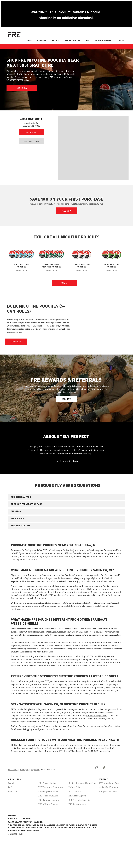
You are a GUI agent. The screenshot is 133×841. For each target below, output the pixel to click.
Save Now (67, 211)
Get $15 (55, 40)
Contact (121, 40)
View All (65, 283)
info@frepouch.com (108, 791)
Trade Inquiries (103, 40)
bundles (54, 726)
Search (11, 783)
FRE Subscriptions (77, 804)
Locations (13, 769)
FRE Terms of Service (48, 796)
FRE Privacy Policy (47, 783)
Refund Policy (75, 787)
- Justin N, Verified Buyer (66, 461)
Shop (29, 40)
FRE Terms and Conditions (50, 787)
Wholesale (13, 791)
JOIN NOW (66, 399)
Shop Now (22, 88)
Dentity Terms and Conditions (82, 783)
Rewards (41, 40)
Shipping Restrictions (48, 791)
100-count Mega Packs (96, 715)
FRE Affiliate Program (48, 804)
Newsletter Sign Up (77, 796)
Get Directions (31, 141)
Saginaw (35, 769)
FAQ (87, 40)
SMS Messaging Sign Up (79, 800)
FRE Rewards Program (48, 800)
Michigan (24, 769)
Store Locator (72, 40)
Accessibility (74, 791)
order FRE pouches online (23, 553)
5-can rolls (16, 712)
